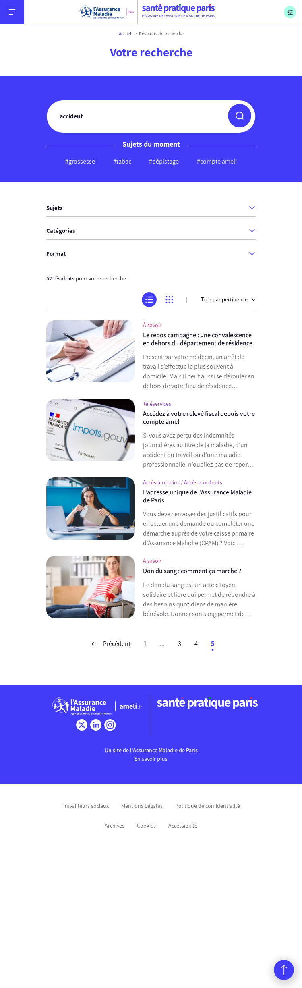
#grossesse (80, 161)
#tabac (122, 161)
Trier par (228, 299)
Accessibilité (182, 825)
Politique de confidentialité (207, 806)
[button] (240, 116)
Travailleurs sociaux (85, 806)
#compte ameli (217, 161)
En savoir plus (151, 759)
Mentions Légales (142, 806)
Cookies (146, 825)
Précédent (111, 644)
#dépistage (164, 161)
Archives (114, 825)
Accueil (125, 34)
